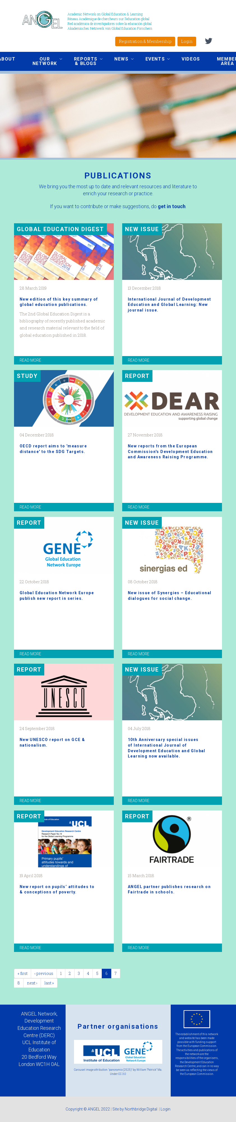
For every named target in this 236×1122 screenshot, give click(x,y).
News (119, 59)
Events (153, 59)
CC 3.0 (122, 1073)
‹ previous (43, 973)
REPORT (29, 522)
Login (187, 41)
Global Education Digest (60, 229)
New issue (142, 229)
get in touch (172, 206)
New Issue (142, 522)
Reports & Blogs (84, 61)
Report (137, 376)
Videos (191, 59)
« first (22, 973)
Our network (43, 61)
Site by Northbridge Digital (135, 1109)
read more (30, 360)
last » (49, 983)
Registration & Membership (145, 41)
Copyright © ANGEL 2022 (88, 1109)
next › (32, 983)
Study (27, 376)
